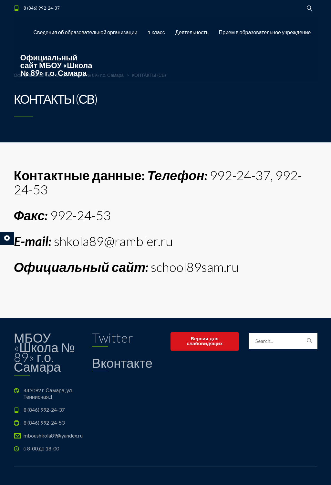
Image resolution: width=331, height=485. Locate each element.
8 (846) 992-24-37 (42, 8)
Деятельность (192, 32)
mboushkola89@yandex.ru (53, 435)
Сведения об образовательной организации (86, 32)
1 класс (156, 32)
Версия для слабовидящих (205, 341)
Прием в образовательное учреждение (265, 32)
